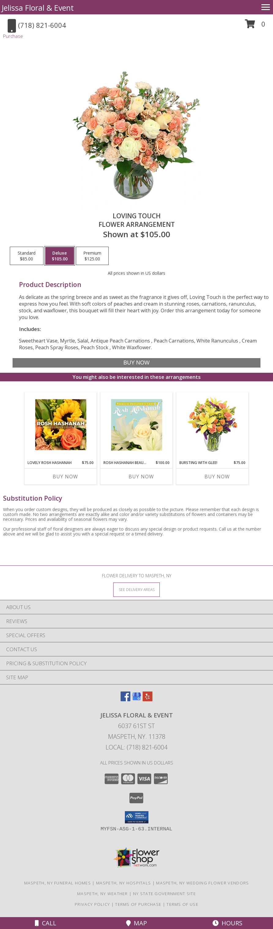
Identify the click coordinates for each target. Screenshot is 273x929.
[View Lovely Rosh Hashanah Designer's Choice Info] (60, 424)
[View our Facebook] (125, 699)
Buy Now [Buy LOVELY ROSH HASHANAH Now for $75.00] (65, 476)
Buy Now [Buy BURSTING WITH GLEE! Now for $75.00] (217, 476)
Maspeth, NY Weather (102, 893)
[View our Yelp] (147, 699)
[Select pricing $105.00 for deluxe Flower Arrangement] (59, 256)
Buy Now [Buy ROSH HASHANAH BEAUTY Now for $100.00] (141, 476)
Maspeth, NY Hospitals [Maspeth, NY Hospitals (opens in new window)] (123, 883)
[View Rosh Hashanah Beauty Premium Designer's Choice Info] (136, 424)
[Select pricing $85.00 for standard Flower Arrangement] (26, 256)
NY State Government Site (164, 893)
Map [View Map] (136, 923)
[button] (255, 26)
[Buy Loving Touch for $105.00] (137, 363)
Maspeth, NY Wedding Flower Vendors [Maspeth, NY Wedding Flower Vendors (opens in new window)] (202, 883)
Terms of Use (182, 904)
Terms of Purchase (138, 904)
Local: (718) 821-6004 (136, 747)
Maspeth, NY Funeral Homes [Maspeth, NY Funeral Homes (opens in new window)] (57, 883)
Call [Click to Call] (45, 923)
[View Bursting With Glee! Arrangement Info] (212, 425)
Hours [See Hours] (227, 923)
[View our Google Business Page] (136, 699)
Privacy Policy (92, 904)
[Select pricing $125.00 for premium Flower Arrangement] (92, 256)
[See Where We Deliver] (136, 589)
